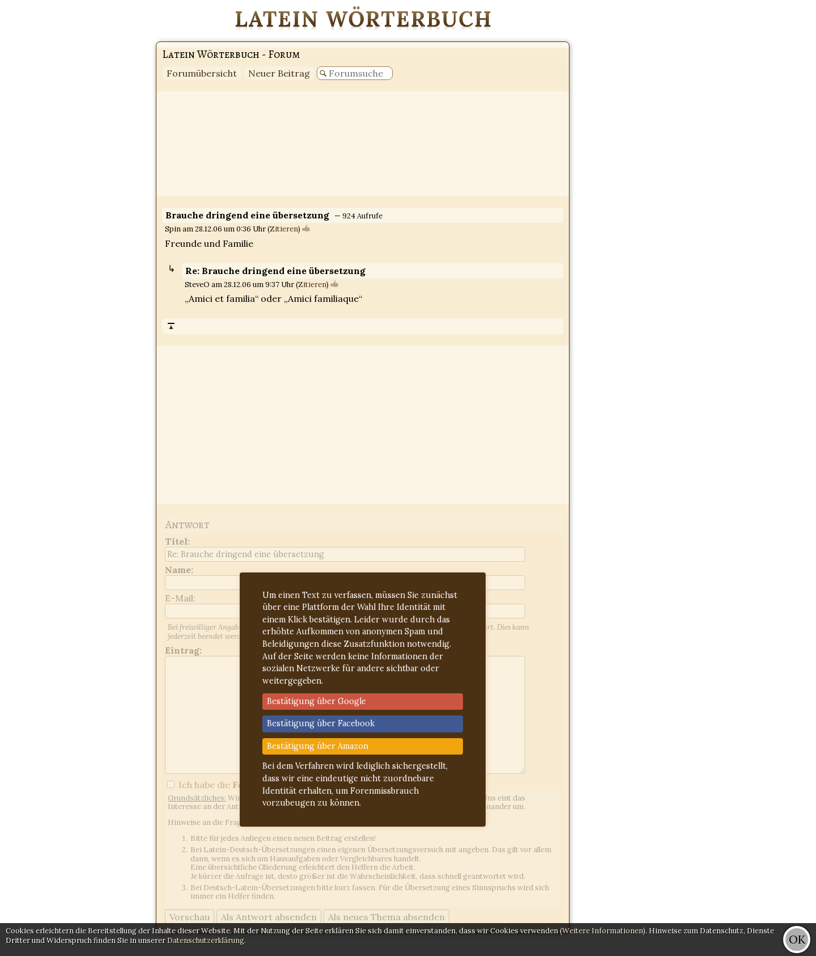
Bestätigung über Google (316, 701)
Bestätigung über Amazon (317, 746)
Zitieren (284, 229)
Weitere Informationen (602, 931)
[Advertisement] (770, 170)
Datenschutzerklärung (205, 940)
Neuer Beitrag (279, 73)
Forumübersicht (202, 73)
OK (797, 939)
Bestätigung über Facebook (321, 723)
